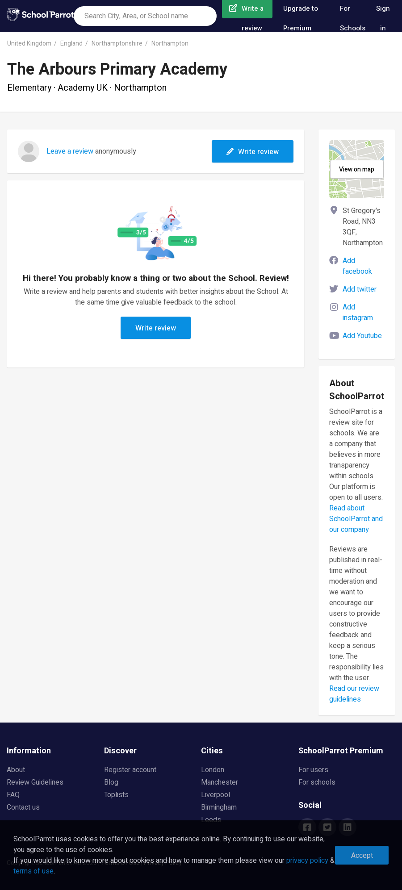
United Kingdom (29, 43)
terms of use (33, 871)
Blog (111, 782)
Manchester (219, 782)
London (212, 770)
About (16, 770)
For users (313, 770)
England (71, 43)
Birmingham (219, 807)
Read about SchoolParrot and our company (356, 519)
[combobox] (145, 16)
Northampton (169, 43)
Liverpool (215, 795)
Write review (252, 151)
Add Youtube (362, 335)
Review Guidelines (35, 782)
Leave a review (69, 151)
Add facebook (357, 266)
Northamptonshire (117, 43)
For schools (316, 782)
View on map (356, 169)
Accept (362, 855)
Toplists (116, 795)
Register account (130, 770)
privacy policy (307, 860)
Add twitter (360, 289)
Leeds (211, 820)
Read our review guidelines (354, 694)
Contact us (23, 807)
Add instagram (358, 312)
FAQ (13, 795)
